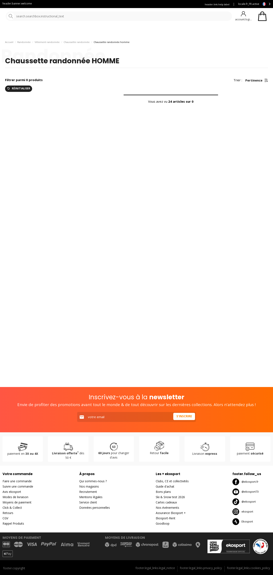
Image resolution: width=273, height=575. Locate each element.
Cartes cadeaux (166, 502)
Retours (8, 513)
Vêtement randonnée (47, 53)
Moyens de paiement (17, 502)
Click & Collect (12, 508)
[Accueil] (25, 16)
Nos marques (130, 31)
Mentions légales (90, 497)
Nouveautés (157, 31)
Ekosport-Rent (165, 518)
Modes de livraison (15, 497)
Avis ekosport (12, 492)
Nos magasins (89, 486)
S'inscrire (183, 417)
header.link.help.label (217, 4)
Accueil (9, 53)
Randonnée (24, 53)
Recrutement (88, 492)
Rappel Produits (13, 523)
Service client (106, 4)
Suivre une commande (18, 486)
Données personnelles (94, 508)
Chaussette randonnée (77, 53)
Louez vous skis (155, 4)
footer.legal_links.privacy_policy (201, 568)
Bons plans (186, 31)
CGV (5, 518)
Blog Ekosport (130, 4)
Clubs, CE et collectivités (172, 481)
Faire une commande (17, 481)
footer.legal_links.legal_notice (155, 568)
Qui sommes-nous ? (93, 481)
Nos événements (167, 508)
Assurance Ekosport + (183, 4)
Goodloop (162, 523)
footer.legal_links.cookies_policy (248, 568)
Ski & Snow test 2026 (170, 497)
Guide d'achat (165, 486)
